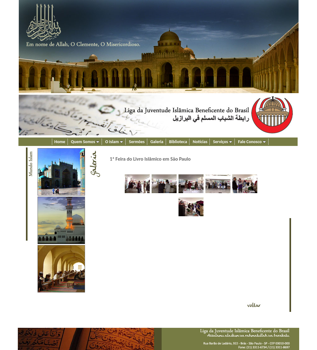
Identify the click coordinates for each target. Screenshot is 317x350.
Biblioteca (178, 141)
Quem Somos (85, 141)
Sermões (137, 141)
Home (59, 141)
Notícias (200, 141)
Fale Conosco (252, 141)
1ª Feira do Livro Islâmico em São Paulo (150, 159)
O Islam (114, 141)
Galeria (157, 141)
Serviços (222, 141)
